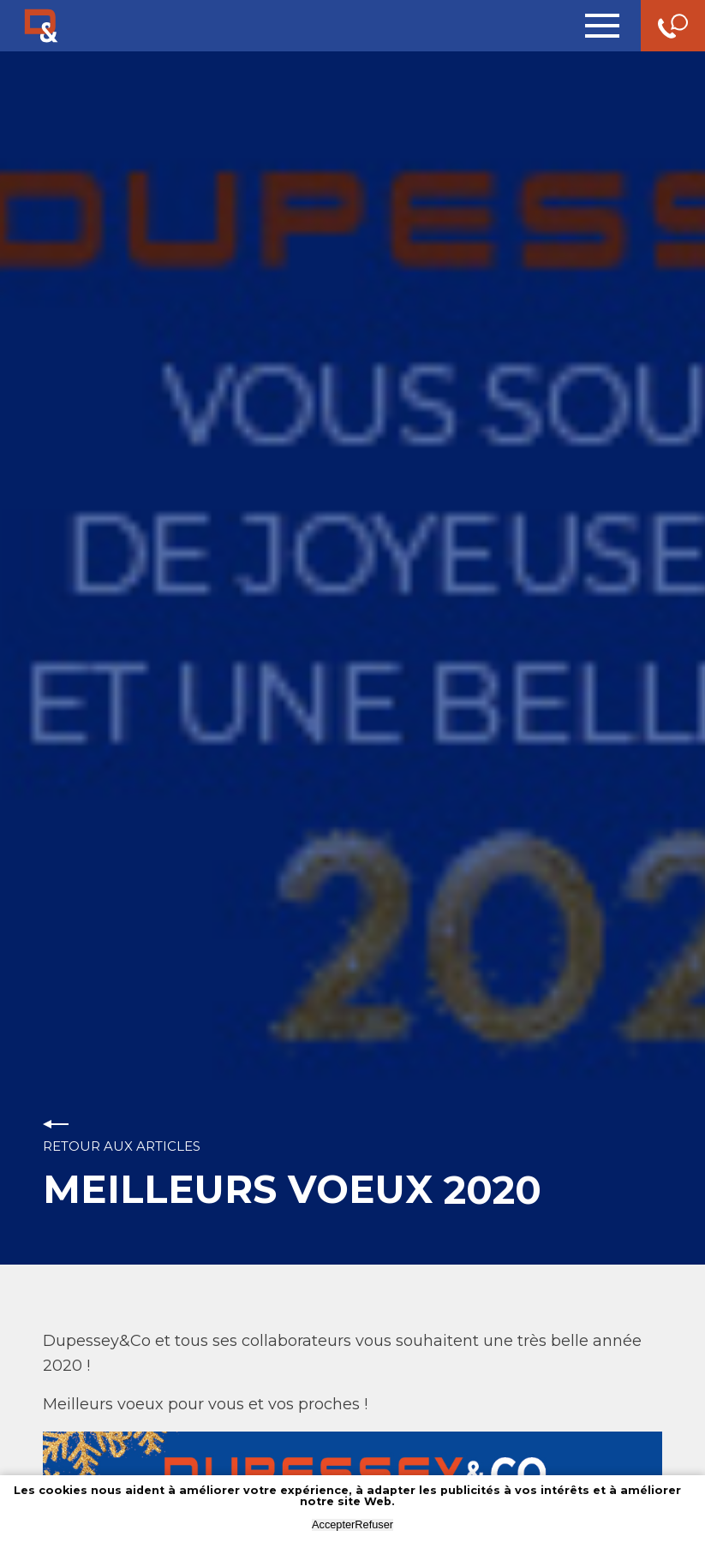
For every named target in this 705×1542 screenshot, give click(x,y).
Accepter (333, 1525)
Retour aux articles (121, 1146)
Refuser (374, 1525)
